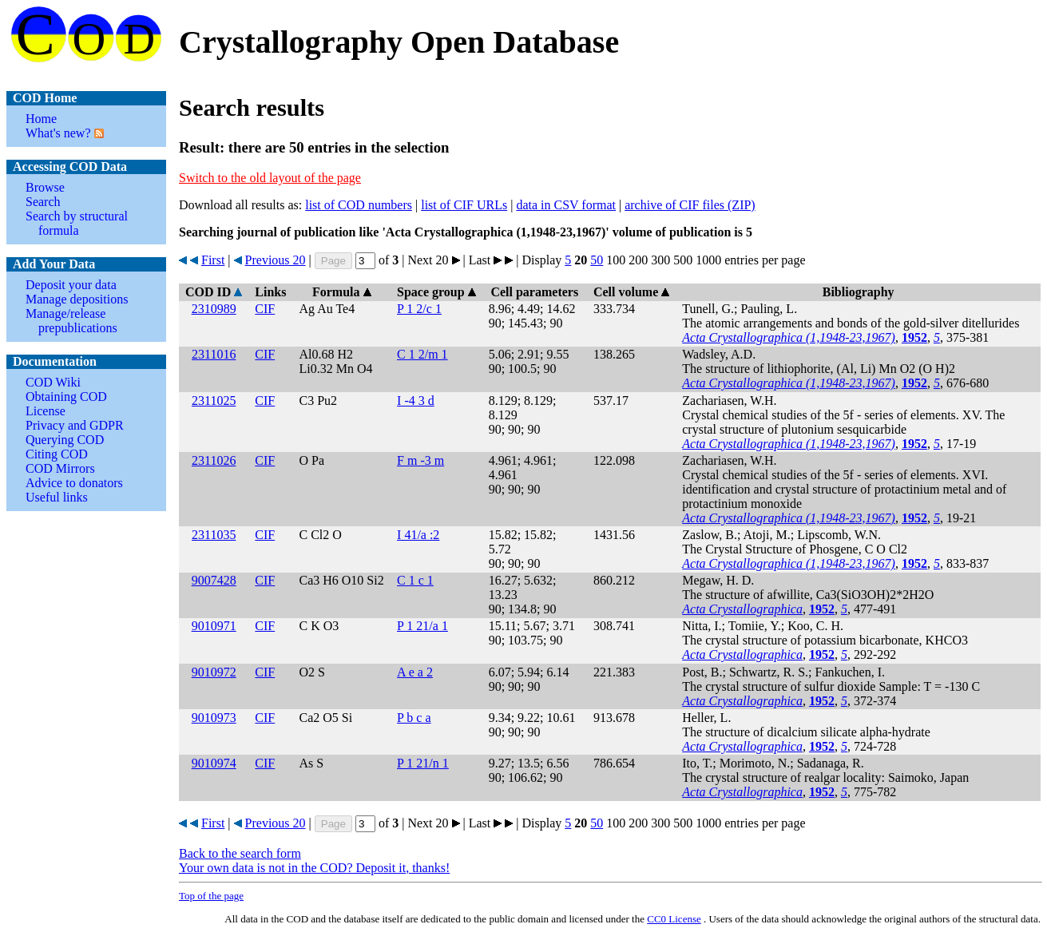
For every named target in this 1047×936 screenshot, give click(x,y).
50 (596, 260)
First (212, 260)
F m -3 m (420, 460)
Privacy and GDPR (75, 425)
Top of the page (211, 896)
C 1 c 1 (415, 580)
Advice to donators (74, 483)
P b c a (414, 717)
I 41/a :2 (418, 534)
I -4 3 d (415, 400)
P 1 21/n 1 (423, 763)
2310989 (214, 308)
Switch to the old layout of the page (270, 177)
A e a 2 (415, 672)
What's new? (58, 133)
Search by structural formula (77, 223)
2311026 (214, 460)
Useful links (57, 497)
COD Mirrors (60, 468)
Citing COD (57, 454)
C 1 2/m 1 (422, 354)
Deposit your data (71, 285)
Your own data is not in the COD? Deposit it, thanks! (314, 868)
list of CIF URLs (464, 205)
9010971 (214, 626)
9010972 (214, 672)
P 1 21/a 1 (422, 626)
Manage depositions (77, 299)
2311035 (214, 534)
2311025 (214, 400)
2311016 (214, 354)
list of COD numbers (358, 205)
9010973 (214, 717)
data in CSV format (566, 205)
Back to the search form (240, 853)
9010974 (214, 763)
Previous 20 (275, 260)
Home (41, 118)
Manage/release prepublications (71, 321)
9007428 (214, 580)
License (45, 411)
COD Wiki (53, 382)
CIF (265, 308)
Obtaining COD (66, 396)
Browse (45, 187)
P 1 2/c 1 (419, 308)
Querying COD (65, 439)
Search (43, 201)
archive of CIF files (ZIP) (690, 205)
